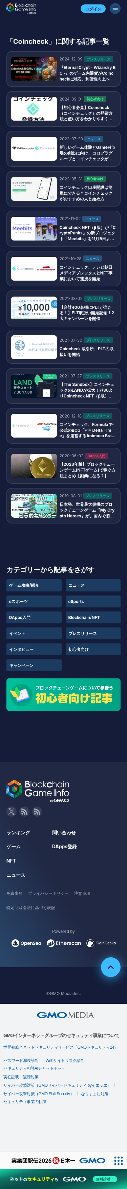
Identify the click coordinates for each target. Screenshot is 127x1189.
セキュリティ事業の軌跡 (24, 1101)
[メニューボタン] (115, 8)
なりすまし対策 (94, 1094)
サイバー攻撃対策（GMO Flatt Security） (38, 1094)
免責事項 (14, 893)
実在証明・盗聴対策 (21, 1077)
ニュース (76, 585)
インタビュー (21, 649)
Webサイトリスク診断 (65, 1060)
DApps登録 (64, 846)
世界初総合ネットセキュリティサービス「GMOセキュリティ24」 (60, 1047)
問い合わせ (64, 832)
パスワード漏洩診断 (21, 1060)
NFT (11, 861)
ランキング (18, 832)
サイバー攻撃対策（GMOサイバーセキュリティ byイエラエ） (57, 1085)
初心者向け (78, 649)
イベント (17, 633)
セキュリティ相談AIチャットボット (34, 1068)
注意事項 (82, 893)
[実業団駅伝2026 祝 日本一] (55, 1160)
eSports (76, 601)
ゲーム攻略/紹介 (24, 585)
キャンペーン (21, 665)
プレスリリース (82, 633)
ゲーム (13, 846)
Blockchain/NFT (84, 617)
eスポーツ (18, 601)
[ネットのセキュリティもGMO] (63, 1179)
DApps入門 (19, 617)
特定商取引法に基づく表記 (30, 907)
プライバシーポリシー (48, 893)
